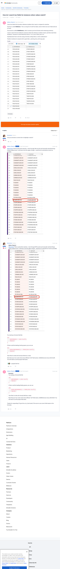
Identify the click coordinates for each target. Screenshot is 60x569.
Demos (8, 479)
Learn (7, 467)
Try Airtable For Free (11, 530)
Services (8, 495)
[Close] (27, 558)
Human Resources (11, 457)
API (30, 547)
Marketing (9, 451)
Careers (8, 517)
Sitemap (30, 551)
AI (6, 438)
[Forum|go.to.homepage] (11, 2)
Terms (30, 558)
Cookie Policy (21, 564)
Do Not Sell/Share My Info (30, 562)
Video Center (9, 476)
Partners (8, 492)
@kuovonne (10, 148)
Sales (7, 460)
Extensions (9, 432)
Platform (8, 422)
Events (8, 473)
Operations (9, 454)
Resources (9, 489)
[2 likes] (13, 363)
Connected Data (10, 442)
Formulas (26, 8)
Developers (9, 498)
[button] (2, 3)
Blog (7, 520)
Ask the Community (17, 8)
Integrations (9, 429)
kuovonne (9, 135)
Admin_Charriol (11, 22)
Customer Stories (11, 482)
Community (8, 8)
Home (2, 8)
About (8, 514)
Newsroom (9, 527)
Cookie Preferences (30, 566)
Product (8, 448)
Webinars (8, 486)
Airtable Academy (11, 470)
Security (30, 543)
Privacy (30, 555)
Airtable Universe (11, 508)
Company (9, 511)
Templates (9, 504)
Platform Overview (11, 426)
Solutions (9, 445)
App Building (9, 435)
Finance (8, 464)
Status (8, 523)
